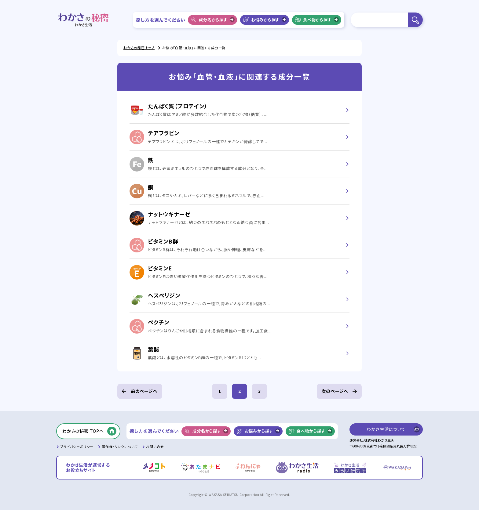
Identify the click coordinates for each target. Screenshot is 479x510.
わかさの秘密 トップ (139, 47)
